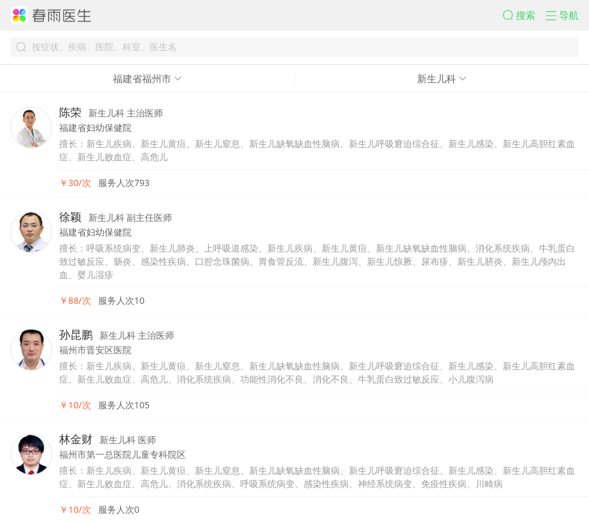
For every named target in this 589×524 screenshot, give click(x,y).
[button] (524, 15)
